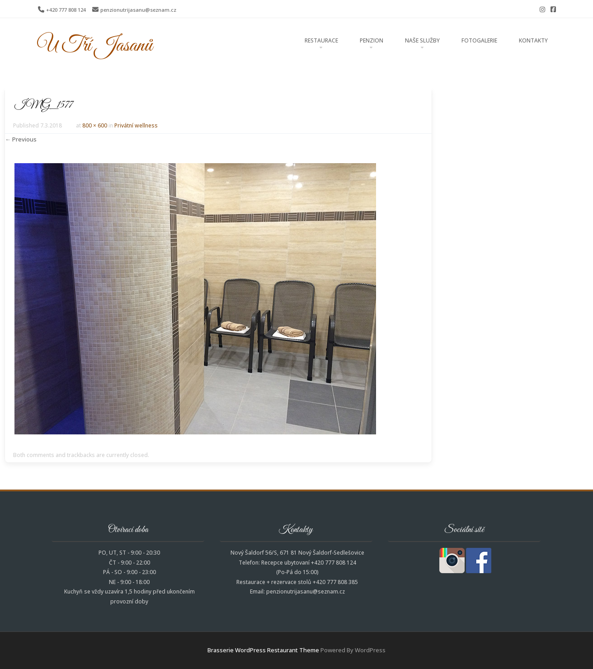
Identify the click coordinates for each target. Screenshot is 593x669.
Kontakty (533, 40)
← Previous (21, 139)
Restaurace (321, 40)
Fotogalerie (479, 40)
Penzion (371, 40)
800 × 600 (94, 125)
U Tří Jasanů (94, 45)
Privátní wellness (136, 125)
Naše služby (422, 40)
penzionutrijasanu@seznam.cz (138, 9)
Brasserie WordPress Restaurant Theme (263, 650)
